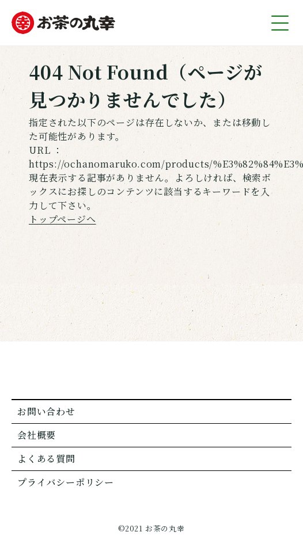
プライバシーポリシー (65, 482)
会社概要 (36, 435)
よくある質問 (46, 458)
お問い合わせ (46, 411)
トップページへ (62, 219)
